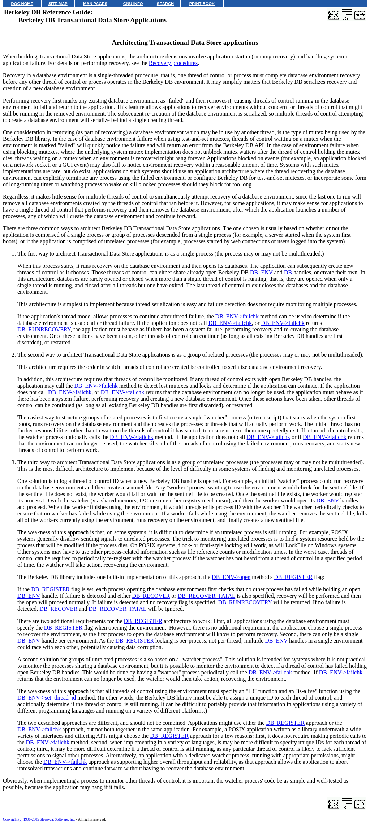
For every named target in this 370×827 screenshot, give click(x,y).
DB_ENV (261, 272)
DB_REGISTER (293, 577)
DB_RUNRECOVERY (43, 329)
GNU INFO (133, 3)
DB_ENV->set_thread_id (46, 698)
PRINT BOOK (202, 3)
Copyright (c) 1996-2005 (21, 819)
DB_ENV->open (231, 577)
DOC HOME (22, 3)
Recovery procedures (173, 63)
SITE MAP (58, 3)
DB (288, 272)
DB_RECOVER (151, 596)
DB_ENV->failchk (237, 316)
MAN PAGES (95, 3)
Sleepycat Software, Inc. (58, 819)
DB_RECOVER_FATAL (207, 596)
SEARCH (165, 3)
